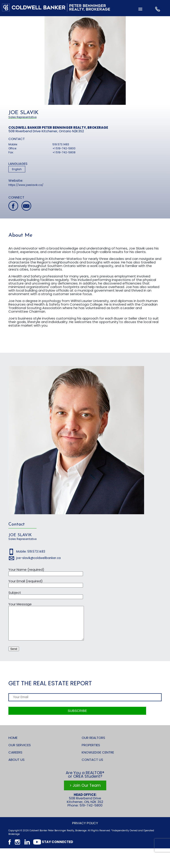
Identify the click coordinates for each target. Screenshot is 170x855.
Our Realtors (93, 744)
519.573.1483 (60, 144)
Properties (91, 751)
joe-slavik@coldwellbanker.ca (38, 558)
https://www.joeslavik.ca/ (25, 185)
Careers (15, 759)
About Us (16, 766)
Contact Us (92, 766)
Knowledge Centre (98, 759)
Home (12, 744)
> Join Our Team (85, 792)
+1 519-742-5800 (63, 148)
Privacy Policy (85, 829)
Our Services (19, 751)
